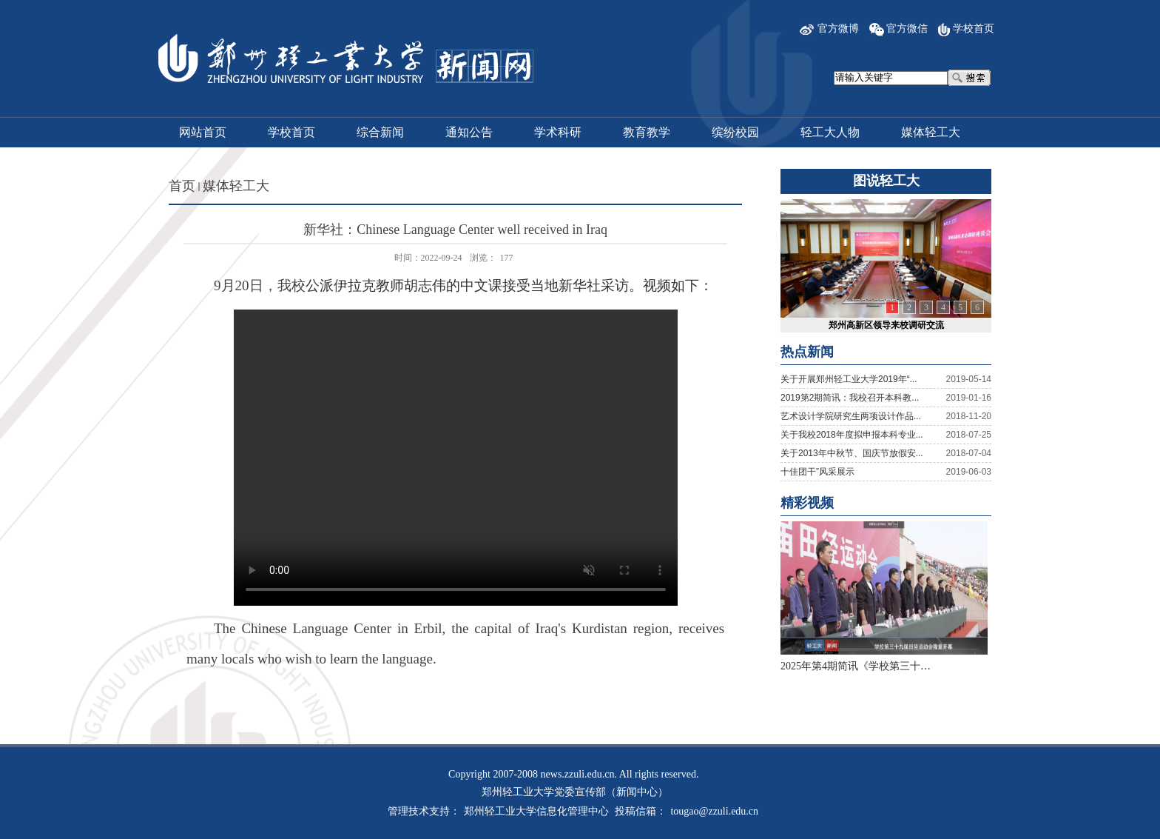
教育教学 (646, 132)
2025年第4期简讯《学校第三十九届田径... (875, 666)
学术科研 (557, 132)
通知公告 (469, 132)
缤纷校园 (735, 132)
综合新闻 (380, 132)
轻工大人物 (830, 132)
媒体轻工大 (930, 132)
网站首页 (202, 132)
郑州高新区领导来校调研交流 (886, 325)
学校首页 (973, 28)
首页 (182, 185)
